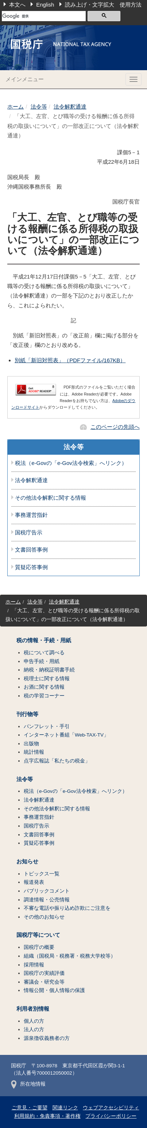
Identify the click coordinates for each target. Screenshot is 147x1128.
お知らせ (27, 861)
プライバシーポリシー (110, 1116)
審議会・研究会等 (44, 982)
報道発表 (34, 882)
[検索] (43, 16)
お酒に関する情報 (44, 687)
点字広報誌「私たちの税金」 (57, 761)
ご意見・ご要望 (29, 1107)
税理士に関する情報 (47, 678)
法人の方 (34, 1029)
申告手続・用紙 (41, 661)
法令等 (39, 106)
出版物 (31, 743)
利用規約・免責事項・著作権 (47, 1116)
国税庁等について (38, 935)
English (45, 4)
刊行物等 (27, 714)
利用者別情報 (32, 1009)
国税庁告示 (28, 532)
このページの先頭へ (115, 427)
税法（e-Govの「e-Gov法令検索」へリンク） (71, 463)
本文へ (17, 4)
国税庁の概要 (39, 947)
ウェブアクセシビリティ (111, 1107)
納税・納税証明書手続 (49, 670)
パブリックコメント (47, 891)
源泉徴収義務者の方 (47, 1038)
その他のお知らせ (44, 917)
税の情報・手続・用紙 (43, 640)
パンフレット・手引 (47, 726)
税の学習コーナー (44, 696)
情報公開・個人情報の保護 (54, 990)
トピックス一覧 (41, 874)
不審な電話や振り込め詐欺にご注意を (67, 908)
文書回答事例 (31, 550)
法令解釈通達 (70, 106)
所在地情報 (28, 1084)
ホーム (15, 106)
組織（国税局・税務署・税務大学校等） (70, 956)
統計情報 (34, 752)
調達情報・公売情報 (47, 899)
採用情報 (34, 965)
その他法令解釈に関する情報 (50, 498)
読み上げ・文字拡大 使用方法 (103, 4)
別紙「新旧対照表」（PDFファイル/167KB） (70, 360)
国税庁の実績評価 (44, 973)
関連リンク (65, 1107)
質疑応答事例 (31, 567)
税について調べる (44, 652)
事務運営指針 (31, 515)
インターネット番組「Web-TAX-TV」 (66, 735)
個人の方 (34, 1021)
